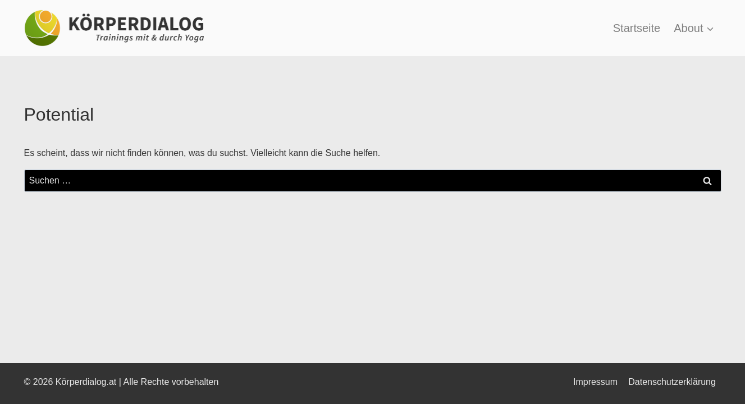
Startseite (636, 28)
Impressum (595, 382)
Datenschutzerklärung (672, 382)
